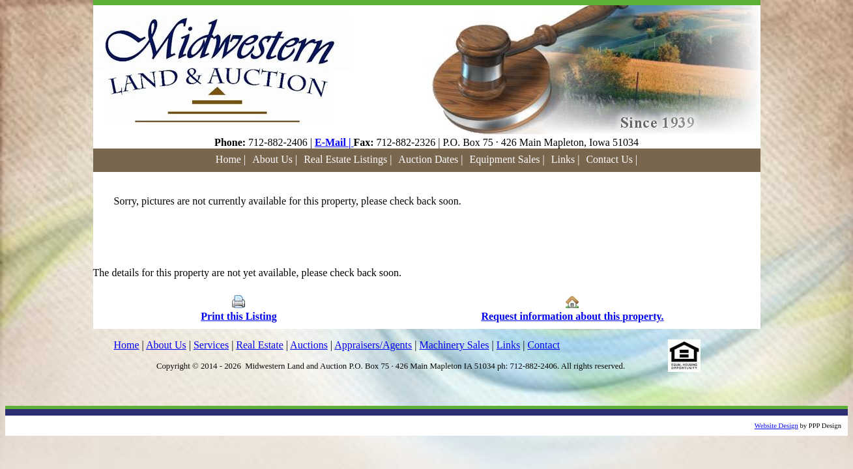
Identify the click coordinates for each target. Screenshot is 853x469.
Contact (543, 344)
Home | (231, 159)
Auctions (309, 344)
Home (126, 344)
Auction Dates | (430, 159)
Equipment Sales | (507, 159)
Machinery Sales (454, 344)
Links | (565, 159)
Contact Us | (611, 159)
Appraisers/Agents (373, 344)
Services (211, 344)
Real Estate (259, 344)
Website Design (776, 425)
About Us (166, 344)
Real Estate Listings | (348, 159)
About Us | (274, 159)
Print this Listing (238, 316)
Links (508, 344)
